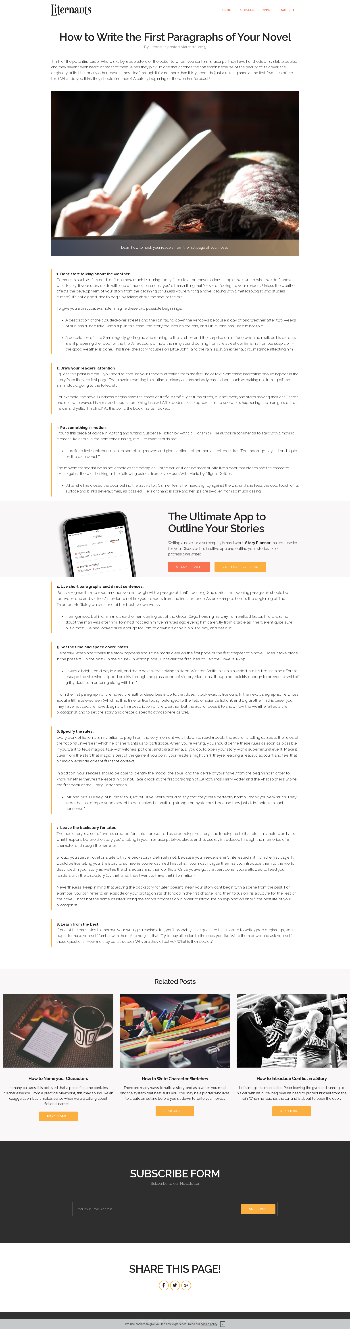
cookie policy (209, 1325)
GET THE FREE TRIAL (240, 566)
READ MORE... (58, 1116)
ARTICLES (247, 10)
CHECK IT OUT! (189, 566)
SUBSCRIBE (258, 1209)
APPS (266, 10)
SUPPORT (287, 10)
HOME (226, 10)
